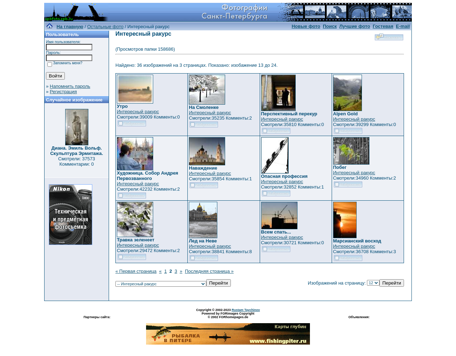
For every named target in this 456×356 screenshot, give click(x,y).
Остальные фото (105, 26)
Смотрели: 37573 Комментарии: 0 (76, 161)
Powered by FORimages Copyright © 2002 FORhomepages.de (228, 315)
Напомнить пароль (70, 86)
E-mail (403, 26)
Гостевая (383, 26)
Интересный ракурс (138, 111)
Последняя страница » (209, 271)
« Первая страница (135, 271)
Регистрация (63, 91)
